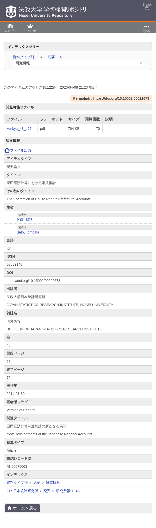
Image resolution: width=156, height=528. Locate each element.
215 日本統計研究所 (22, 491)
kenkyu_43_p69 (19, 129)
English (147, 6)
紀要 (52, 57)
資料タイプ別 (24, 57)
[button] (10, 27)
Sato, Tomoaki (28, 232)
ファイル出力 (17, 150)
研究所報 (53, 483)
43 (78, 491)
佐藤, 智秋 (25, 220)
